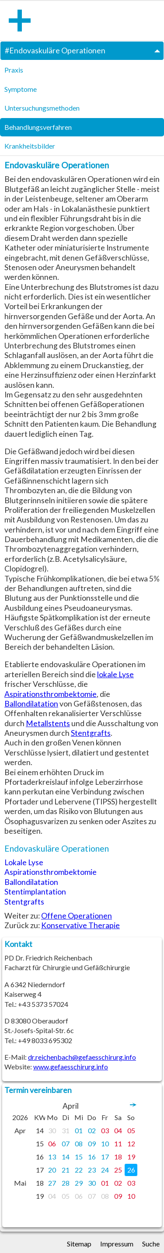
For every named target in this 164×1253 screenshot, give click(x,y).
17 (105, 1156)
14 (66, 1156)
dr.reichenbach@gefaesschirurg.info (82, 1057)
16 (92, 1156)
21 (66, 1170)
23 (92, 1170)
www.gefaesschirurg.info (70, 1066)
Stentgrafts (91, 733)
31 (66, 1130)
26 (131, 1170)
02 (92, 1130)
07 (66, 1143)
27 (52, 1183)
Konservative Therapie (80, 925)
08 (79, 1143)
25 (118, 1170)
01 (79, 1130)
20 (52, 1170)
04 (118, 1130)
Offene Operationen (76, 915)
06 (52, 1143)
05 (131, 1130)
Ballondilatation (31, 703)
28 (66, 1183)
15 (79, 1156)
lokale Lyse (115, 674)
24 (105, 1170)
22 (79, 1170)
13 (52, 1156)
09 (92, 1143)
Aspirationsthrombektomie (50, 694)
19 (131, 1156)
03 (105, 1130)
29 (79, 1183)
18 (118, 1156)
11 (118, 1143)
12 (131, 1143)
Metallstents (48, 723)
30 (52, 1130)
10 (105, 1143)
